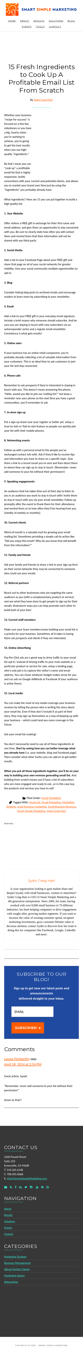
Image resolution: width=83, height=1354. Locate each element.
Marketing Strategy (15, 1256)
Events (8, 1227)
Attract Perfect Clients (17, 1269)
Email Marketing (51, 798)
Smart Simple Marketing (41, 9)
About (7, 1208)
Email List (34, 802)
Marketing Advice (14, 1275)
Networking (11, 1282)
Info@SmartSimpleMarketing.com (27, 1178)
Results (8, 1215)
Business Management (17, 1263)
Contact (8, 1234)
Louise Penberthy (17, 1059)
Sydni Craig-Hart (56, 811)
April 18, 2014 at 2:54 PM (23, 1064)
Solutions (9, 1221)
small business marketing (32, 806)
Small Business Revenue (62, 806)
